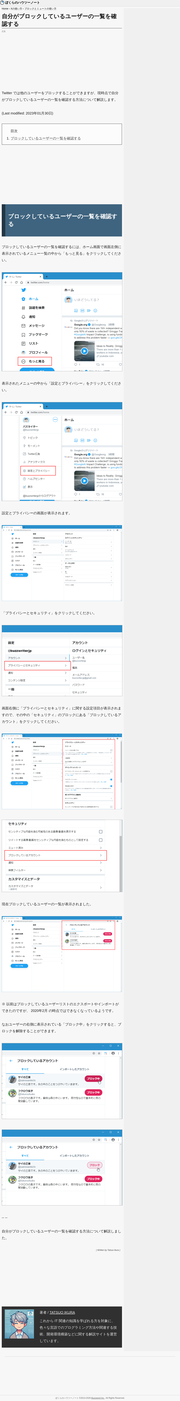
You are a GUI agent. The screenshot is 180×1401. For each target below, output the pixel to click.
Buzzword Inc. (97, 1398)
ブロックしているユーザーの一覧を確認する (46, 138)
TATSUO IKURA (62, 1312)
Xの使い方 (16, 8)
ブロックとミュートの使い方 (40, 8)
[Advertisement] (62, 58)
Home (5, 8)
